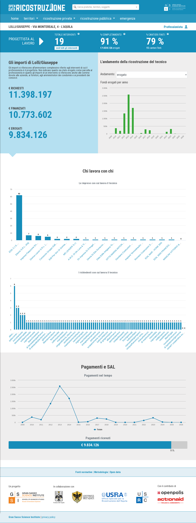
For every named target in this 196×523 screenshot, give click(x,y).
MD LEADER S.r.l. (70, 248)
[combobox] (103, 7)
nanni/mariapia (78, 337)
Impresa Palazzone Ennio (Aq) (31, 249)
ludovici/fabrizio (102, 337)
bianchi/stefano (33, 337)
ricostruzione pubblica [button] (96, 18)
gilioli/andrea (46, 336)
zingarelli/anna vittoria (63, 339)
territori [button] (29, 18)
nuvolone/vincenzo (170, 338)
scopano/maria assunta (95, 340)
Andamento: (107, 74)
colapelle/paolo (119, 337)
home (15, 18)
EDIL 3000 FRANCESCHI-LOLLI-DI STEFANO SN (171, 242)
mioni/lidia (152, 335)
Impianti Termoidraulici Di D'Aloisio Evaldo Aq (140, 244)
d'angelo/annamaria (88, 338)
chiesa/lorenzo (143, 337)
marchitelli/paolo (85, 337)
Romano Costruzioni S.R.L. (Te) (146, 249)
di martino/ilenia (146, 337)
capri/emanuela (29, 337)
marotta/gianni (62, 336)
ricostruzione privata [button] (58, 18)
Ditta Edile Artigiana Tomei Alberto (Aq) (110, 246)
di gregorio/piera (106, 337)
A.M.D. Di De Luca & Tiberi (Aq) (79, 249)
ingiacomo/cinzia (81, 337)
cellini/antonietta (57, 337)
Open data (115, 472)
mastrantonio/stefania (72, 339)
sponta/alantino (114, 337)
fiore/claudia (55, 336)
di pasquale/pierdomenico (38, 340)
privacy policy (48, 517)
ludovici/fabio (131, 336)
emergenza (127, 18)
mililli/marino (160, 336)
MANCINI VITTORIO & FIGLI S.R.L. (175, 247)
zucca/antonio (17, 336)
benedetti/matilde (20, 337)
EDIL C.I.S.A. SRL (15, 246)
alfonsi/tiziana (13, 332)
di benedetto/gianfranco (35, 340)
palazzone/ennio (14, 335)
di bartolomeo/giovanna (172, 340)
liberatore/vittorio (49, 337)
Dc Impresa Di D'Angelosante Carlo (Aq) (91, 246)
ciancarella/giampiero (132, 339)
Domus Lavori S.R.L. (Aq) (39, 251)
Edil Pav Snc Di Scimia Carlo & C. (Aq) (62, 246)
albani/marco (111, 336)
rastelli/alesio (164, 336)
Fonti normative (83, 472)
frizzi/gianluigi (127, 336)
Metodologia (101, 472)
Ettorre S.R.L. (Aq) (22, 248)
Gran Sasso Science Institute (24, 517)
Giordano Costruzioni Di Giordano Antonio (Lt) (131, 244)
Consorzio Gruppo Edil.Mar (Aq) (51, 249)
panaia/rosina (95, 336)
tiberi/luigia (168, 335)
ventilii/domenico (69, 337)
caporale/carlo (155, 336)
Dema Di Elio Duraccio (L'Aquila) (98, 248)
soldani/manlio (26, 337)
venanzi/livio (124, 336)
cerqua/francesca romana (135, 340)
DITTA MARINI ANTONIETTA (116, 250)
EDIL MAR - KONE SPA (153, 250)
